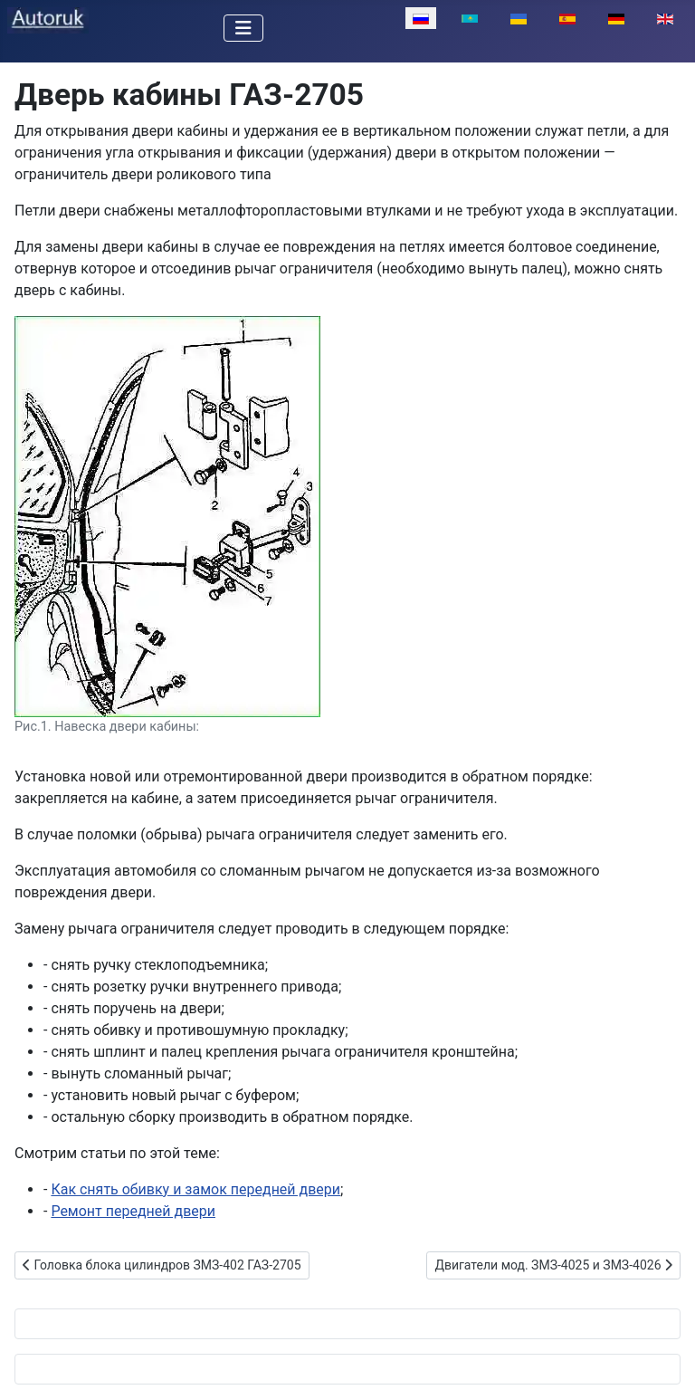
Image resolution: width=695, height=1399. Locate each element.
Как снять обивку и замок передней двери (195, 1189)
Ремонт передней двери (133, 1211)
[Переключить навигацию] (243, 28)
